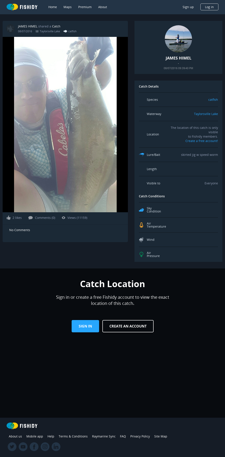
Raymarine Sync (104, 436)
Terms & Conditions (73, 436)
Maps (68, 7)
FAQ (123, 436)
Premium (85, 7)
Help (50, 436)
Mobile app (34, 436)
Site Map (160, 436)
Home (52, 7)
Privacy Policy (140, 436)
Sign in (85, 326)
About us (15, 436)
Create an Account (128, 326)
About (102, 7)
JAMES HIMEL (27, 26)
